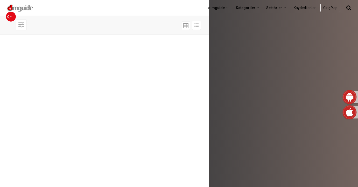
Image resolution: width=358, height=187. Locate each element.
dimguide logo (28, 8)
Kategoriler (248, 8)
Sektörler (276, 8)
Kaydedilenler (305, 8)
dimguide (219, 8)
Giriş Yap (330, 8)
